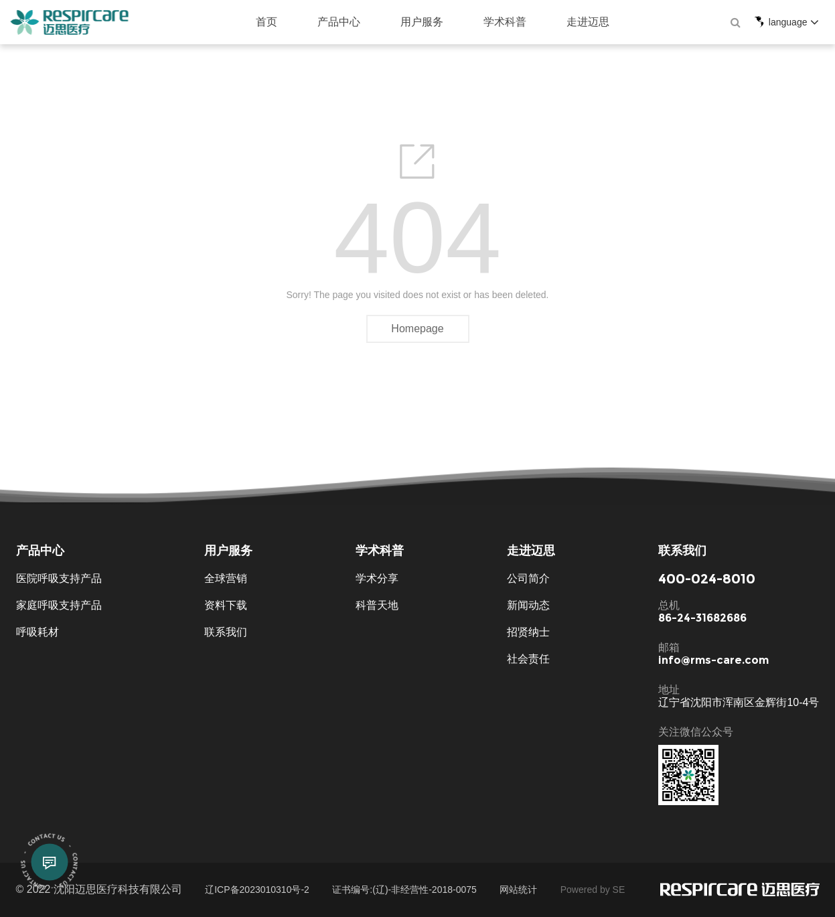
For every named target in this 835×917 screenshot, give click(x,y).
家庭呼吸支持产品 (59, 605)
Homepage (417, 328)
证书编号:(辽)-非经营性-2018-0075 (404, 889)
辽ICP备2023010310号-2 (257, 889)
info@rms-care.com (713, 660)
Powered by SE (592, 889)
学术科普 (480, 21)
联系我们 (225, 632)
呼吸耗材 (37, 632)
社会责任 (528, 658)
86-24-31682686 (702, 618)
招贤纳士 (528, 632)
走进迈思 (563, 21)
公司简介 (528, 578)
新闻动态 (528, 605)
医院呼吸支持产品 (59, 578)
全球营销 (225, 578)
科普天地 (377, 605)
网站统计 (518, 889)
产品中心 (314, 21)
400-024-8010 (706, 578)
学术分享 (377, 578)
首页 (241, 21)
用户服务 (397, 21)
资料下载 (225, 605)
